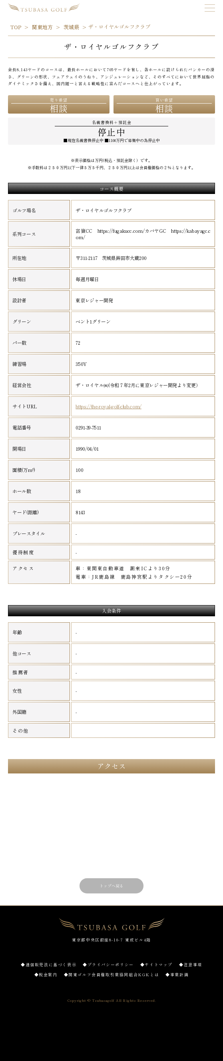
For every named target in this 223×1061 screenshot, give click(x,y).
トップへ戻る (111, 886)
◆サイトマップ (156, 964)
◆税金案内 (46, 974)
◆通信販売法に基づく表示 (48, 964)
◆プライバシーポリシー (108, 964)
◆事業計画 (177, 974)
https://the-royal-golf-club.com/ (108, 406)
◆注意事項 (190, 964)
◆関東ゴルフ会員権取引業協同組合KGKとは (111, 974)
